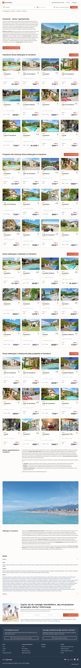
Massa (75, 583)
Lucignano (71, 583)
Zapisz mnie (70, 615)
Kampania (51, 570)
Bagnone (57, 577)
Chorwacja (12, 564)
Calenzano (23, 578)
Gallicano (13, 583)
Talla (73, 589)
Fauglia (45, 581)
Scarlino (34, 589)
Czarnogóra (20, 564)
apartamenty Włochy (26, 533)
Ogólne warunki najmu (26, 652)
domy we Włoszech (19, 26)
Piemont (12, 572)
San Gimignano (6, 589)
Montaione (10, 584)
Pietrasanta (41, 586)
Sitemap (62, 652)
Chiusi (76, 580)
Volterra (60, 590)
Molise (8, 572)
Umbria (29, 572)
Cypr (16, 564)
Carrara (50, 578)
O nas (4, 646)
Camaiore (24, 11)
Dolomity (24, 570)
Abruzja (4, 570)
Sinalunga (55, 589)
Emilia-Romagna (30, 570)
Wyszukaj (74, 7)
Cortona (24, 581)
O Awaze (4, 648)
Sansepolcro (18, 589)
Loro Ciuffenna (61, 583)
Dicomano (33, 581)
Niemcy (52, 564)
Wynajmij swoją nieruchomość (58, 2)
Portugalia (66, 564)
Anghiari (15, 577)
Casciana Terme (56, 578)
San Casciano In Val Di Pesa (64, 587)
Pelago (32, 586)
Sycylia (20, 572)
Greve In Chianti (32, 583)
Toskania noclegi (38, 454)
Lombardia (75, 570)
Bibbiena (65, 577)
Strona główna (6, 11)
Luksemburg (47, 564)
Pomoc (68, 2)
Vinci (56, 590)
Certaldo (64, 580)
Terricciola (25, 590)
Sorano (59, 589)
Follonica (65, 581)
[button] (44, 7)
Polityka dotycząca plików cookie (67, 646)
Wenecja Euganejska (36, 572)
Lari (57, 583)
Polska (61, 564)
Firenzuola (49, 581)
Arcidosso (19, 577)
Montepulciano (56, 584)
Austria (4, 564)
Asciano (28, 577)
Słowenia (71, 564)
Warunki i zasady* (75, 664)
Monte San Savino (17, 584)
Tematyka (43, 646)
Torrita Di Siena (32, 590)
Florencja (60, 581)
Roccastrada (45, 587)
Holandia (42, 564)
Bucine (13, 578)
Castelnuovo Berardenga (42, 580)
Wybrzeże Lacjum (45, 572)
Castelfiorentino (22, 580)
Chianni (68, 580)
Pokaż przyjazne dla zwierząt (71, 154)
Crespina (29, 581)
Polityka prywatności (65, 648)
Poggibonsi (59, 586)
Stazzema (64, 589)
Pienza (36, 586)
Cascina (61, 578)
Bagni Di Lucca (43, 577)
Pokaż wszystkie (73, 353)
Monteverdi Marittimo (7, 586)
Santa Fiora (24, 589)
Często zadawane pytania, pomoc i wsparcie (21, 638)
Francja (29, 564)
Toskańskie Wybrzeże (41, 590)
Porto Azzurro (6, 587)
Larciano (53, 583)
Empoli (41, 581)
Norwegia (57, 564)
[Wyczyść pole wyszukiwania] (34, 7)
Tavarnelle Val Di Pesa (7, 590)
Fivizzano (55, 581)
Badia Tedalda (37, 577)
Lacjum (66, 570)
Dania (25, 564)
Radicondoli (22, 587)
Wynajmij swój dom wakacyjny (59, 638)
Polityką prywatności (55, 620)
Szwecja (75, 564)
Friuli (36, 570)
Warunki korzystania (26, 650)
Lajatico (48, 583)
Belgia (7, 564)
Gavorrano (26, 583)
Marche (4, 572)
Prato (11, 587)
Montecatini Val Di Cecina (27, 584)
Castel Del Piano (6, 580)
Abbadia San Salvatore (7, 577)
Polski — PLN (68, 659)
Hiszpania (37, 564)
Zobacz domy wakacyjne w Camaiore (11, 47)
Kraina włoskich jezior (59, 570)
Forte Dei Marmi (70, 581)
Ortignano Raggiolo (22, 586)
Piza (55, 586)
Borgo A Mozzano (71, 577)
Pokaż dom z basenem (72, 254)
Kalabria (47, 570)
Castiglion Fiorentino (53, 580)
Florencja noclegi (45, 547)
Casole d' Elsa (67, 578)
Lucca (66, 583)
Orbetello (15, 586)
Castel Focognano (14, 580)
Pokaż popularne (73, 55)
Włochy (12, 11)
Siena (51, 589)
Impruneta (44, 583)
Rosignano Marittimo (53, 587)
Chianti (72, 580)
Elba (38, 581)
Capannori (40, 578)
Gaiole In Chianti (6, 583)
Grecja (32, 564)
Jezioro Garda (41, 570)
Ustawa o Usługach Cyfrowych (67, 650)
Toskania (18, 11)
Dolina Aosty (18, 570)
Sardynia (17, 572)
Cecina (60, 580)
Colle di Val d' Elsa (18, 581)
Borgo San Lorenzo (7, 578)
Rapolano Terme (29, 587)
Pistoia (46, 586)
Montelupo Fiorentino (48, 584)
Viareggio (48, 590)
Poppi (69, 586)
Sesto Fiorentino (45, 589)
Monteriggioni (64, 584)
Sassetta (30, 589)
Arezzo (24, 577)
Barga (60, 577)
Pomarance (65, 586)
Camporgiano (34, 578)
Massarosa (5, 584)
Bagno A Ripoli (50, 577)
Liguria (70, 570)
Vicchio (52, 590)
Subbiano (69, 589)
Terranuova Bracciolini (18, 590)
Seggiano (39, 589)
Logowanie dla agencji (7, 652)
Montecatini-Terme (38, 584)
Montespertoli (71, 584)
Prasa (4, 650)
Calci (19, 578)
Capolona (45, 578)
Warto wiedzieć (25, 648)
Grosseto (39, 583)
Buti (16, 578)
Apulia (8, 570)
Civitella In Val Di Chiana (8, 581)
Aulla (32, 577)
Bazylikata (12, 570)
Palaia (29, 586)
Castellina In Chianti (31, 580)
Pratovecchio (16, 587)
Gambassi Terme (19, 583)
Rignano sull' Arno (38, 587)
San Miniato (12, 589)
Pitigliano (51, 586)
